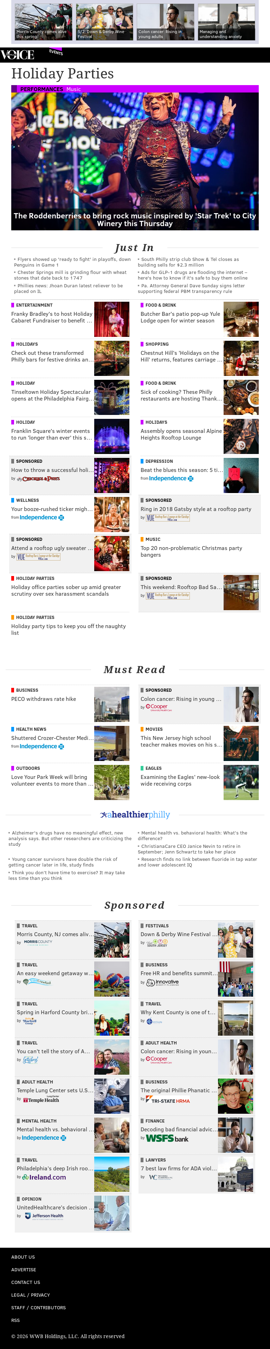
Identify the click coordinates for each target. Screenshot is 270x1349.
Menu (258, 55)
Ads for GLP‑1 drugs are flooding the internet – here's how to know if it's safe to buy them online (193, 275)
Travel (30, 925)
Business (27, 690)
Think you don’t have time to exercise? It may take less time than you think (66, 875)
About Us (23, 1256)
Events (56, 52)
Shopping (157, 344)
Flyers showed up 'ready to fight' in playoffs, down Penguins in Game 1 (72, 262)
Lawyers (156, 1160)
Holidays (27, 344)
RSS (15, 1320)
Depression (159, 461)
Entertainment (34, 305)
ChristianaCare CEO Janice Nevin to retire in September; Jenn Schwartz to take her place (189, 849)
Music (73, 88)
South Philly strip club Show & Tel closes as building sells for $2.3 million (188, 262)
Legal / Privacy (30, 1294)
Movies (154, 729)
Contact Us (25, 1282)
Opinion (31, 1199)
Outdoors (28, 768)
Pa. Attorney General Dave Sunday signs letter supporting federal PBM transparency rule (191, 288)
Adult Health (161, 1043)
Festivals (157, 925)
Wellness (27, 500)
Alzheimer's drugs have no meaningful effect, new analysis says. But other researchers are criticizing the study (69, 838)
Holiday (25, 383)
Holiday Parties (35, 578)
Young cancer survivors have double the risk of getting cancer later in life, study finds (62, 862)
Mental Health (39, 1121)
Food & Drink (161, 305)
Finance (155, 1121)
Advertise (23, 1269)
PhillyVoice (17, 55)
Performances (41, 88)
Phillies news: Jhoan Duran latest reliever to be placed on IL (68, 288)
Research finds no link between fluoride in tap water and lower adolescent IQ (197, 862)
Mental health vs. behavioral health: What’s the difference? (192, 835)
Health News (31, 729)
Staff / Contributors (38, 1307)
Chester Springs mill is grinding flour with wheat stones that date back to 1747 (70, 275)
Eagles (154, 768)
